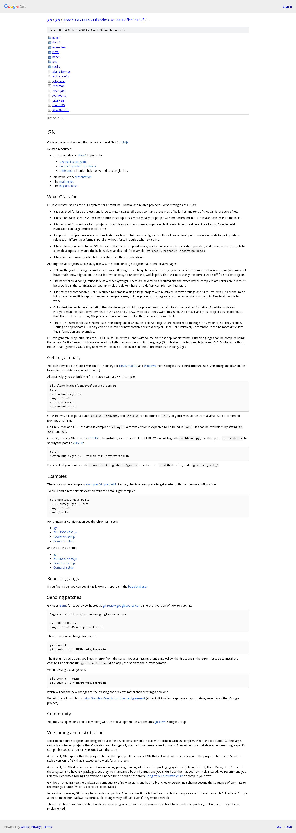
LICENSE (58, 100)
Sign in (287, 6)
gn (49, 19)
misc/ (56, 57)
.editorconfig (60, 76)
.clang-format (61, 71)
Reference (66, 171)
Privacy (36, 827)
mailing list (66, 181)
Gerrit (63, 606)
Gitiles (25, 827)
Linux (122, 366)
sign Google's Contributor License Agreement (115, 698)
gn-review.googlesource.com (122, 606)
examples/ (59, 47)
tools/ (56, 67)
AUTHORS (59, 95)
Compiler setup (63, 541)
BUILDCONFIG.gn (65, 532)
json (288, 826)
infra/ (55, 52)
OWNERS (58, 105)
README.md (60, 110)
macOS (132, 366)
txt (278, 826)
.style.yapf (59, 91)
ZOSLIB (93, 438)
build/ (56, 38)
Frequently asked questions (78, 166)
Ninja (124, 142)
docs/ (56, 42)
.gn (55, 528)
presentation (83, 177)
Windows (150, 366)
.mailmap (58, 86)
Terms (47, 827)
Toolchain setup (64, 537)
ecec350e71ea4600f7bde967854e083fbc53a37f (103, 19)
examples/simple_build (101, 484)
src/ (54, 62)
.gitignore (58, 81)
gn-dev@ (160, 722)
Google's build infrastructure (164, 776)
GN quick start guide (73, 162)
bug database (68, 186)
